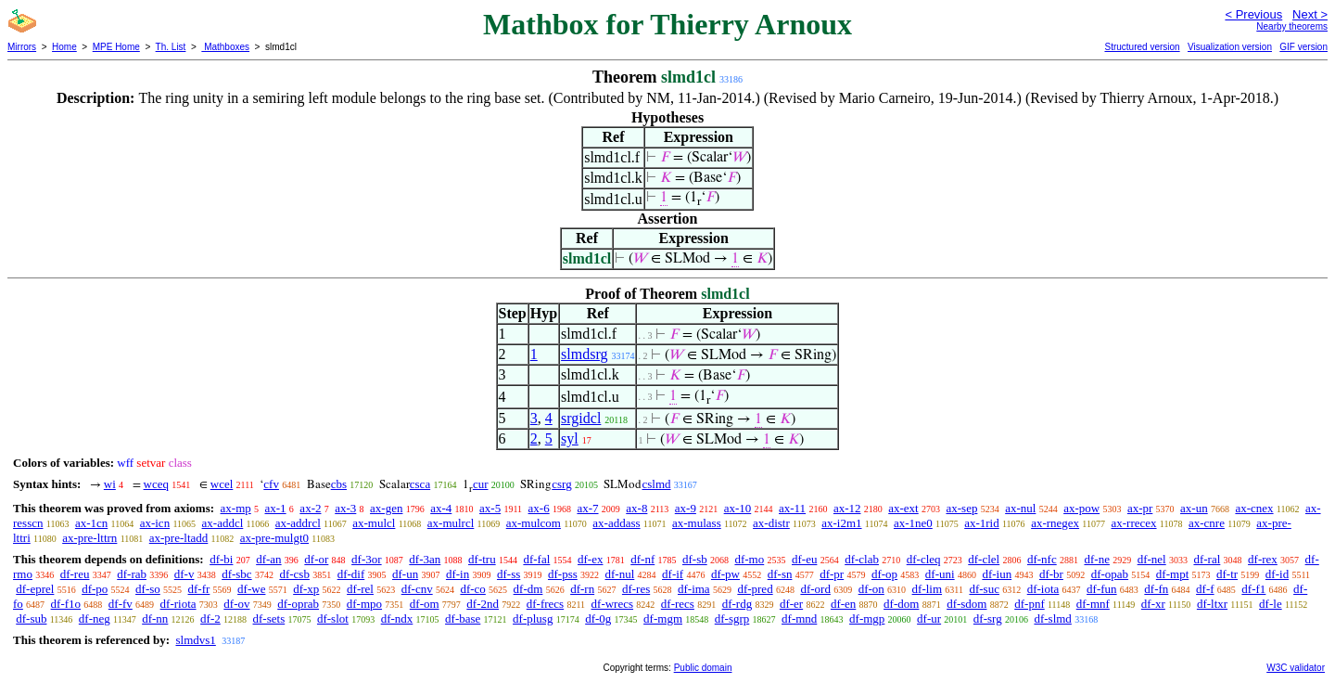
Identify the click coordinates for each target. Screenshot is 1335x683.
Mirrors (21, 47)
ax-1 (275, 508)
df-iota (1043, 589)
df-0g (598, 618)
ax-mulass (696, 523)
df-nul (620, 574)
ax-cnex (1254, 508)
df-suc (984, 589)
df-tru (482, 559)
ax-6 (539, 508)
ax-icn (155, 523)
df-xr (1153, 604)
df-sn (780, 574)
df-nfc (1042, 559)
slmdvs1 (195, 640)
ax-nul (1020, 508)
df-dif (351, 574)
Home (64, 47)
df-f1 (1253, 589)
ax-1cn (91, 523)
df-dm (528, 589)
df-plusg (533, 618)
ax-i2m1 (841, 523)
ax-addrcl (298, 523)
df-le (1270, 604)
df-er (791, 604)
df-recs (677, 604)
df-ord (815, 589)
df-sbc (237, 574)
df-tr (1227, 574)
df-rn (582, 589)
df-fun (1102, 589)
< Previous (1253, 14)
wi (110, 484)
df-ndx (397, 618)
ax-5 (490, 508)
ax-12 (847, 508)
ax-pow (1081, 508)
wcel (222, 484)
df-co (472, 589)
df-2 (210, 618)
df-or (316, 559)
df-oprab (298, 604)
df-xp (306, 589)
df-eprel (35, 589)
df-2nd (482, 604)
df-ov (236, 604)
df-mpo (364, 604)
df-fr (199, 589)
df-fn (1156, 589)
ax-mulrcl (451, 523)
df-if (672, 574)
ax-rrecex (1133, 523)
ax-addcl (223, 523)
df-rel (360, 589)
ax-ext (903, 508)
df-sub (31, 618)
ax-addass (616, 523)
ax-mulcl (373, 523)
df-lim (927, 589)
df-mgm (662, 618)
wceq (156, 484)
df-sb (694, 559)
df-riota (178, 604)
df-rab (131, 574)
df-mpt (1172, 574)
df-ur (929, 618)
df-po (95, 589)
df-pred (754, 589)
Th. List (171, 47)
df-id (1277, 574)
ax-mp (236, 508)
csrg (561, 484)
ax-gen (386, 508)
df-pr (832, 574)
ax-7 (587, 508)
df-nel (1152, 559)
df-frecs (545, 604)
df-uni (940, 574)
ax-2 (310, 508)
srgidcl (581, 418)
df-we (251, 589)
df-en (843, 604)
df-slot (333, 618)
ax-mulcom (533, 523)
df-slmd (1052, 618)
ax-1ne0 (913, 523)
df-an (268, 559)
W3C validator (1295, 668)
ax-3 (345, 508)
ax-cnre (1207, 523)
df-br (1051, 574)
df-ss (508, 574)
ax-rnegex (1055, 523)
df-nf (642, 559)
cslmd (656, 484)
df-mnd (799, 618)
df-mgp (866, 618)
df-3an (424, 559)
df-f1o (66, 604)
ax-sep (961, 508)
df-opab (1109, 574)
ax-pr (1139, 508)
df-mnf (1093, 604)
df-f (1205, 589)
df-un (405, 574)
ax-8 (636, 508)
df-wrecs (612, 604)
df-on (871, 589)
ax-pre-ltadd (179, 538)
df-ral (1206, 559)
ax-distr (771, 523)
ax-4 (440, 508)
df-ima (694, 589)
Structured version (1141, 47)
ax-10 (738, 508)
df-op (884, 574)
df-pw (725, 574)
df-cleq (924, 559)
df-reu (75, 574)
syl (569, 438)
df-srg (987, 618)
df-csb (294, 574)
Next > (1310, 14)
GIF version (1303, 47)
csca (420, 484)
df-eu (804, 559)
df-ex (590, 559)
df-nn (155, 618)
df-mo (749, 559)
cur (481, 484)
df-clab (862, 559)
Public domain (703, 668)
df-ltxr (1212, 604)
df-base (462, 618)
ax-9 (685, 508)
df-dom (901, 604)
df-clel (983, 559)
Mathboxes (225, 47)
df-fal (536, 559)
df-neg (94, 618)
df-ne (1096, 559)
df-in (457, 574)
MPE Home (116, 47)
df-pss (563, 574)
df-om (424, 604)
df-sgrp (732, 618)
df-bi (221, 559)
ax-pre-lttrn (89, 538)
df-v (184, 574)
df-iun (996, 574)
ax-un (1194, 508)
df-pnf (1029, 604)
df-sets (269, 618)
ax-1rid (981, 523)
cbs (339, 484)
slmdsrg (584, 354)
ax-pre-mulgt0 (274, 538)
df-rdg (737, 604)
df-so (147, 589)
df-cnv (417, 589)
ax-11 (792, 508)
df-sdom (966, 604)
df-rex (1263, 559)
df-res (636, 589)
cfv (271, 484)
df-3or (366, 559)
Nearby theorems (1292, 26)
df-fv (120, 604)
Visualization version (1230, 47)
